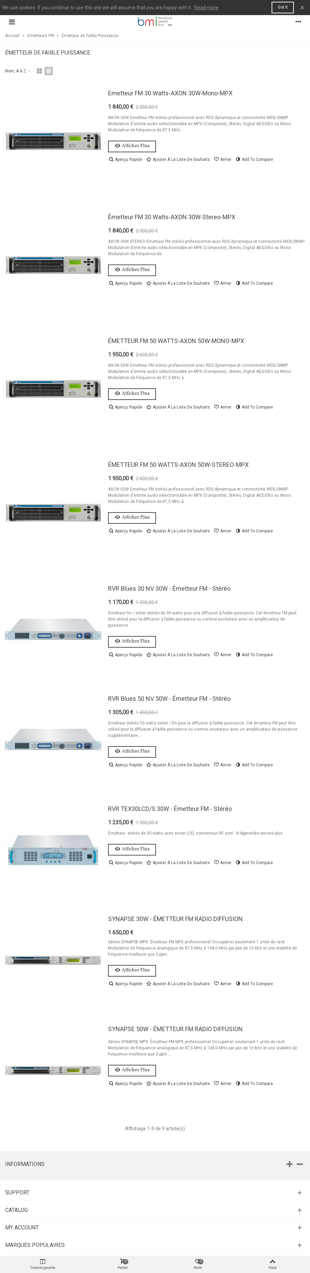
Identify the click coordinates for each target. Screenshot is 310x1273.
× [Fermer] (302, 7)
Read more (206, 7)
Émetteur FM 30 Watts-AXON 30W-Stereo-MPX (171, 217)
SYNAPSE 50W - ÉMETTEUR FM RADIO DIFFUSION (175, 1029)
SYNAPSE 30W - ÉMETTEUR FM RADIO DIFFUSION (175, 918)
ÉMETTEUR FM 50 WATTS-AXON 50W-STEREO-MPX (178, 464)
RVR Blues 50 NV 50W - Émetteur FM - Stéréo (169, 698)
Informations (25, 1164)
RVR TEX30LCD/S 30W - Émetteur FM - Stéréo (170, 808)
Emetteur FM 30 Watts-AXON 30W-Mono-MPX (170, 93)
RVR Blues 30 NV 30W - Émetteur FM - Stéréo (169, 588)
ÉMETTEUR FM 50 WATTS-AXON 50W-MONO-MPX (176, 340)
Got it (283, 7)
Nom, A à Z (18, 71)
